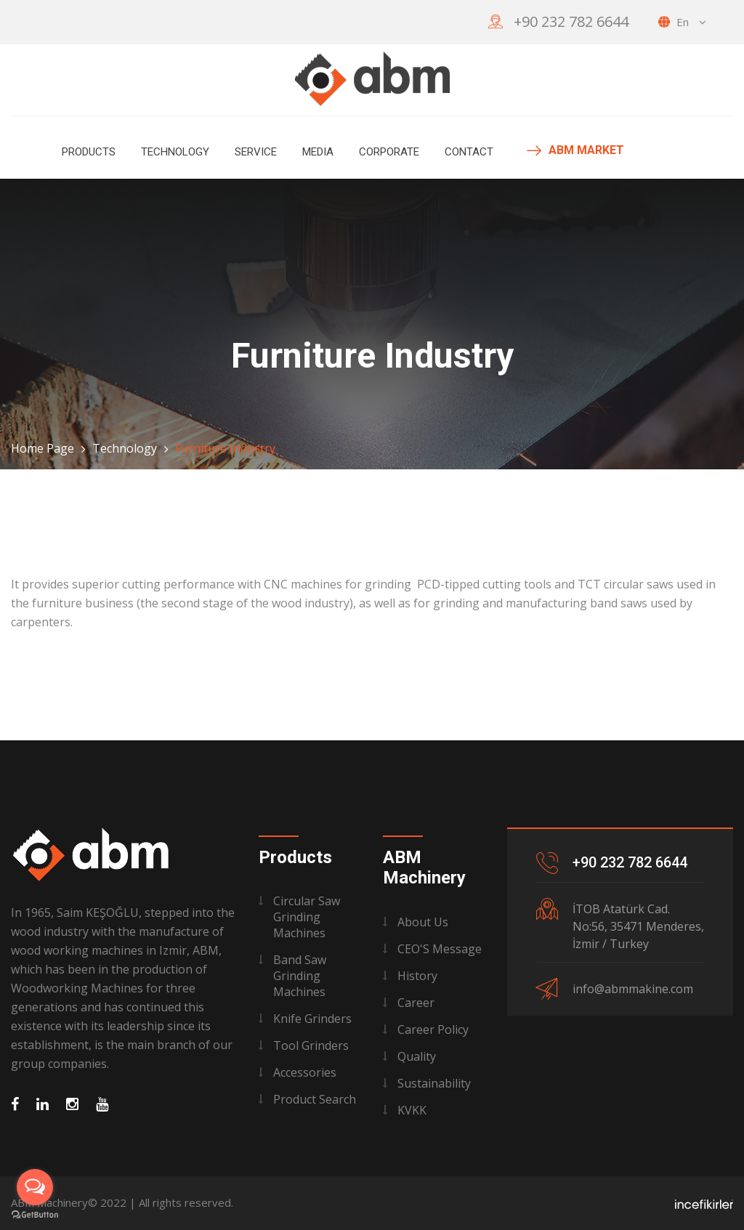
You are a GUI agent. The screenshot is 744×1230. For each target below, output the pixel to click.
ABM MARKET (575, 150)
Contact (469, 151)
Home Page (42, 448)
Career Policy (433, 1029)
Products (89, 151)
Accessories (304, 1072)
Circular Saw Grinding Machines (306, 917)
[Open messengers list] (35, 1187)
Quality (416, 1056)
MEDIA (317, 151)
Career (415, 1003)
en (682, 22)
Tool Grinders (311, 1045)
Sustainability (434, 1083)
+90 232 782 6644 (571, 21)
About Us (422, 922)
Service (256, 151)
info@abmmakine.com (633, 989)
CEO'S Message (439, 949)
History (417, 976)
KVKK (411, 1110)
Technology (175, 151)
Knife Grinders (312, 1019)
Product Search (314, 1099)
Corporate (389, 151)
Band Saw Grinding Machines (299, 976)
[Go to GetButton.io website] (35, 1215)
